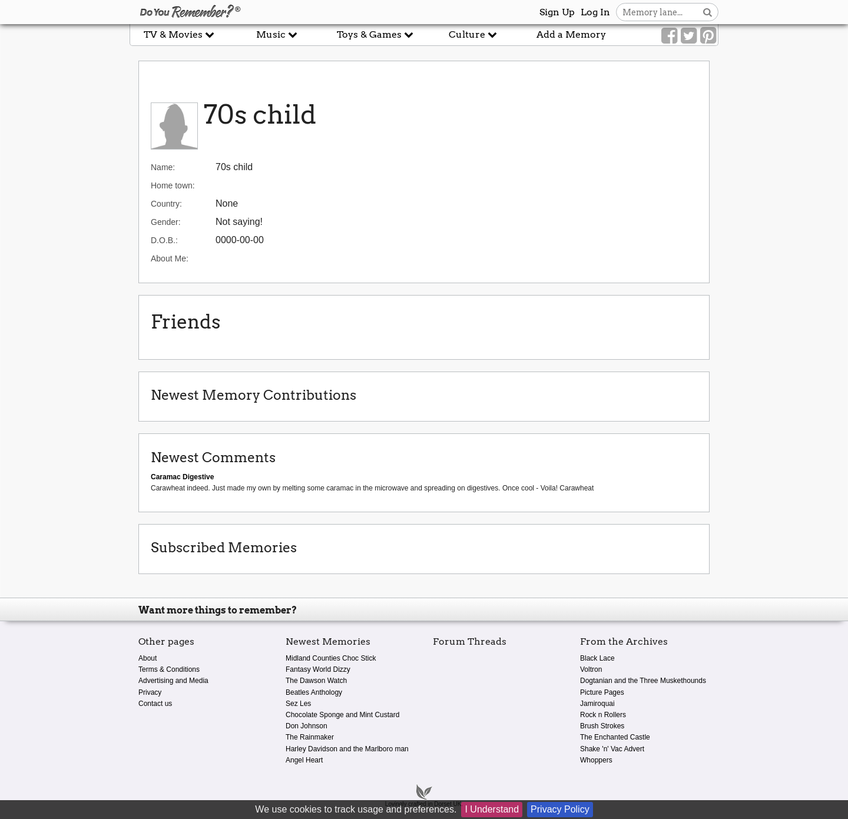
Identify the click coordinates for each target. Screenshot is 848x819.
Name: (163, 167)
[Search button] (707, 12)
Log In (595, 12)
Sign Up (557, 12)
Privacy (149, 692)
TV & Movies (179, 34)
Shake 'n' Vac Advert (612, 749)
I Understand (492, 809)
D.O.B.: (164, 240)
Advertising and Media (173, 681)
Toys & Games (375, 34)
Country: (166, 203)
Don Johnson (306, 726)
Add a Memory (571, 34)
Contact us (155, 703)
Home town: (173, 185)
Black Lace (597, 658)
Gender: (166, 222)
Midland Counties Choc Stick (331, 658)
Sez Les (298, 703)
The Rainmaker (310, 737)
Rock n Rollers (603, 715)
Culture (473, 34)
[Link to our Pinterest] (708, 35)
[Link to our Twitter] (689, 35)
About (147, 658)
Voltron (591, 669)
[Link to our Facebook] (669, 35)
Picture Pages (602, 692)
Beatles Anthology (314, 692)
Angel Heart (304, 760)
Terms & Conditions (169, 669)
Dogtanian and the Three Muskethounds (643, 681)
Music (276, 34)
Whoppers (596, 760)
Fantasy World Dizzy (318, 669)
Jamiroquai (597, 703)
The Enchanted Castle (615, 737)
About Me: (169, 258)
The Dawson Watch (316, 681)
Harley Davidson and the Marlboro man (347, 749)
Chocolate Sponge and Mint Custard (342, 715)
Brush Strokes (602, 726)
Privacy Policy (560, 809)
